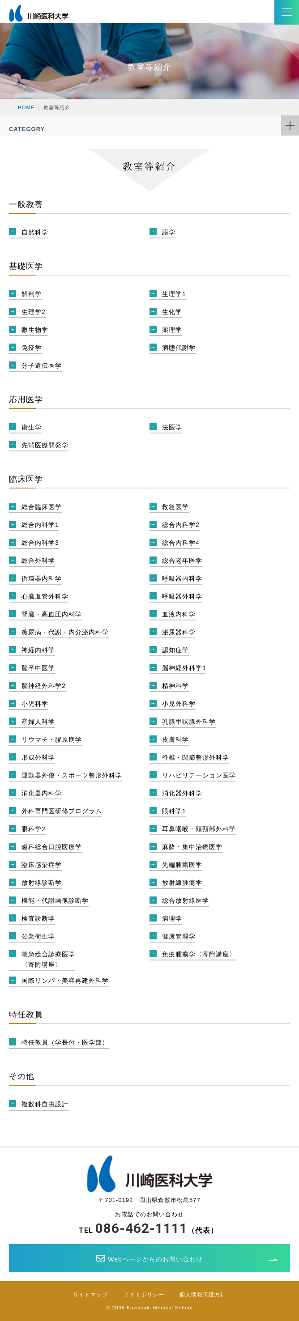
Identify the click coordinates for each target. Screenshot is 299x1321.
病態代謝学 (179, 347)
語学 (168, 232)
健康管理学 (179, 936)
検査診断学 (38, 918)
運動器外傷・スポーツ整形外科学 (71, 775)
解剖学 (31, 293)
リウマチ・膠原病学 (51, 739)
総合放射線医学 (185, 900)
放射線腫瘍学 (182, 882)
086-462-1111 (141, 1228)
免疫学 (31, 347)
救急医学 (175, 506)
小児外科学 (179, 703)
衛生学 (31, 427)
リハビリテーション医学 (199, 775)
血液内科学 (179, 614)
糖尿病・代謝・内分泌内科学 (65, 632)
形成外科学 (38, 757)
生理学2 (33, 311)
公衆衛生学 (38, 936)
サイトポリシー (144, 1294)
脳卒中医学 (38, 667)
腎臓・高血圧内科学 (51, 614)
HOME (26, 107)
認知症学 (175, 650)
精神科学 (175, 685)
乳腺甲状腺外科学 (189, 721)
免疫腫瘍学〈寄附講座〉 (199, 954)
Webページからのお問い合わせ (149, 1258)
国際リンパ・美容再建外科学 (65, 980)
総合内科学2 (181, 524)
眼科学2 (33, 829)
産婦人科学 (38, 721)
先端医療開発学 (44, 445)
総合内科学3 (40, 542)
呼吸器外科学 (182, 596)
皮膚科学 (175, 739)
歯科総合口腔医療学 (51, 846)
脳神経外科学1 (184, 667)
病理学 (172, 918)
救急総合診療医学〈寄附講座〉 (48, 959)
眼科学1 (174, 811)
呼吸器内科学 (182, 578)
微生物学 (34, 329)
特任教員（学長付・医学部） (65, 1042)
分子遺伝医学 (41, 365)
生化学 (172, 311)
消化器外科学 (182, 793)
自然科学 (34, 232)
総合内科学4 (181, 542)
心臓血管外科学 (44, 596)
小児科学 (34, 703)
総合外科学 (38, 560)
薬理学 (172, 329)
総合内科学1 (40, 524)
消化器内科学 (41, 793)
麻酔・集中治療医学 (192, 846)
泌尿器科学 (179, 632)
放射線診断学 (41, 882)
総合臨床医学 (41, 506)
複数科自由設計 (44, 1104)
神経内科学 (38, 650)
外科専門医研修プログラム (61, 811)
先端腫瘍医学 (182, 864)
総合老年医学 (182, 560)
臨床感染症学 (41, 864)
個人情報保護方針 (202, 1294)
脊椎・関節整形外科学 (195, 757)
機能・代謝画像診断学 (55, 900)
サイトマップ (90, 1294)
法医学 (172, 427)
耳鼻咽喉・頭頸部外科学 (199, 829)
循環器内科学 (41, 578)
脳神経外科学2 (43, 685)
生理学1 (174, 293)
